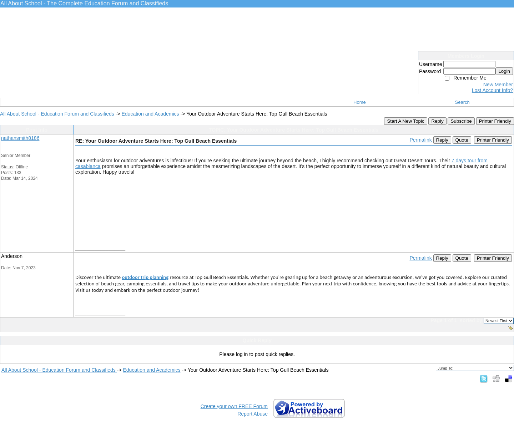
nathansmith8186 (20, 138)
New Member (498, 84)
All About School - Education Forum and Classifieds (58, 114)
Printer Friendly (495, 121)
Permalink (420, 140)
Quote (461, 140)
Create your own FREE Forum (234, 406)
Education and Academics (150, 114)
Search (462, 102)
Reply (437, 121)
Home (359, 102)
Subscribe (461, 121)
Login (504, 71)
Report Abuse (252, 414)
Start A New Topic (405, 121)
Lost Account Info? (492, 90)
